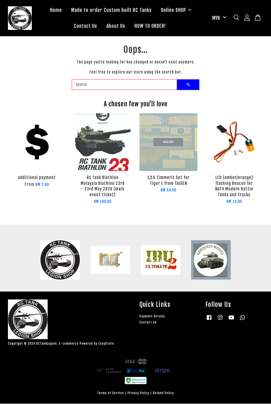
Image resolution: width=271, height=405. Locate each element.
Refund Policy (163, 394)
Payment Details (152, 317)
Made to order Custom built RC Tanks (111, 10)
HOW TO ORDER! (150, 27)
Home (56, 10)
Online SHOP (176, 10)
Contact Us (85, 27)
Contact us (148, 324)
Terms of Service (110, 394)
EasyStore (106, 345)
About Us (115, 27)
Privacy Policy (138, 394)
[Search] (124, 86)
